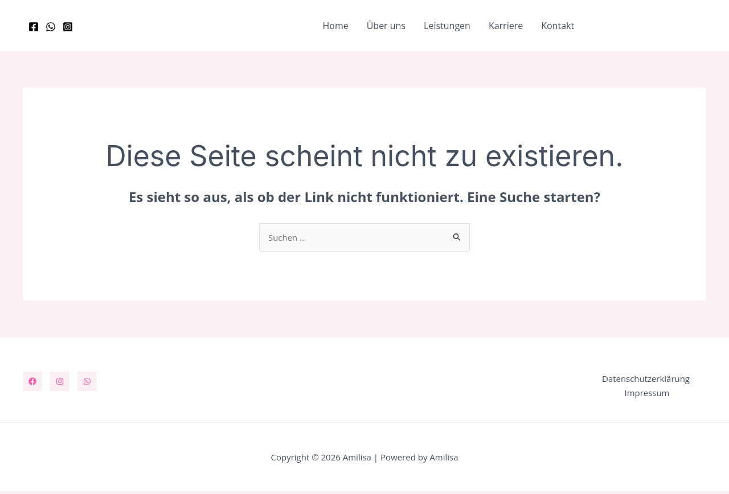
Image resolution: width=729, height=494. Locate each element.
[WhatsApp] (51, 27)
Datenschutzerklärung (644, 380)
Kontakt (557, 25)
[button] (650, 26)
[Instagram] (68, 27)
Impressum (649, 395)
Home (335, 25)
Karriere (506, 25)
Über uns (386, 25)
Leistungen (447, 25)
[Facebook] (33, 27)
